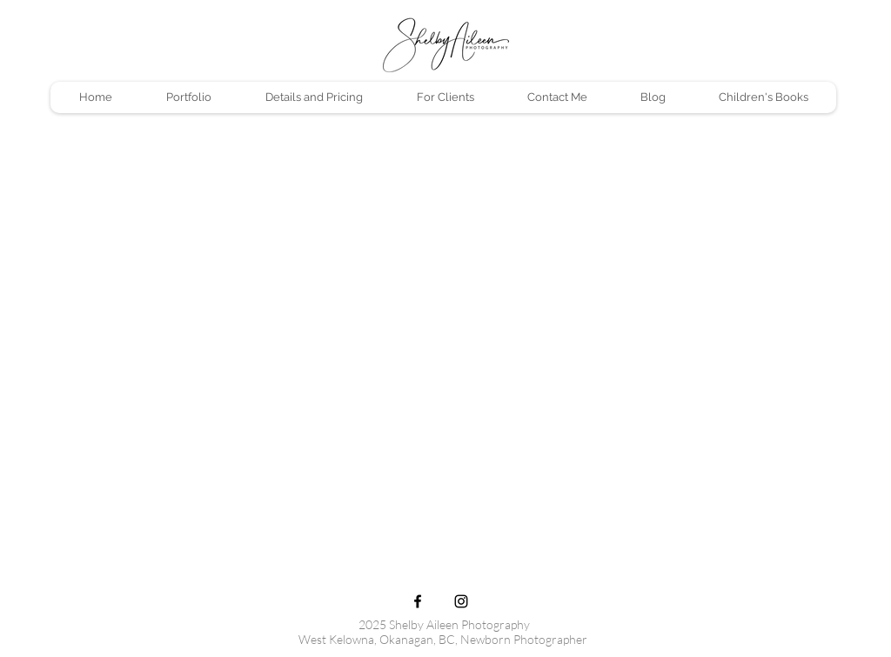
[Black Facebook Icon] (417, 601)
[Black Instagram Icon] (461, 601)
